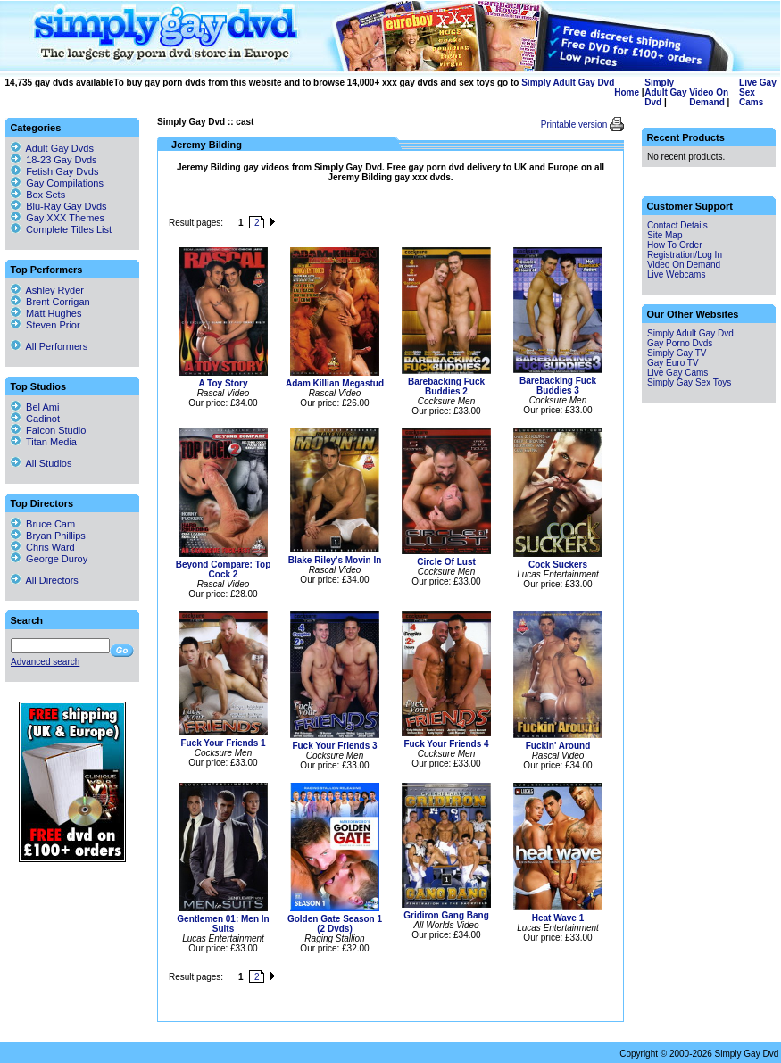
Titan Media (44, 441)
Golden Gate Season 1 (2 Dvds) (334, 924)
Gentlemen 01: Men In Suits (223, 924)
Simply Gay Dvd (191, 122)
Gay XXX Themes (65, 217)
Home (626, 92)
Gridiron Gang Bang (446, 915)
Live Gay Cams (677, 373)
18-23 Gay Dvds (61, 159)
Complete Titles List (61, 229)
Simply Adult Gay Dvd (567, 82)
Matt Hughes (46, 313)
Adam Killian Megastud (335, 383)
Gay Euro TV (673, 363)
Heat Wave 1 (558, 918)
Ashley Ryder (47, 290)
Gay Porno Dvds (679, 343)
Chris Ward (43, 547)
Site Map (664, 235)
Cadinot (35, 418)
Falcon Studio (48, 430)
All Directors (45, 580)
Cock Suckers (557, 564)
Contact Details (677, 225)
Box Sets (45, 194)
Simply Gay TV (677, 353)
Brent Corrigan (50, 301)
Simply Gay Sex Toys (689, 382)
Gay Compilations (65, 183)
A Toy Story (222, 383)
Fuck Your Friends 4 (445, 744)
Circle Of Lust (446, 562)
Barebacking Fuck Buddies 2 (446, 386)
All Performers (49, 346)
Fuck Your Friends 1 (222, 743)
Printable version (575, 124)
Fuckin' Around (558, 746)
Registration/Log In (684, 255)
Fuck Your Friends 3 (334, 746)
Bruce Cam (43, 524)
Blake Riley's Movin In (335, 560)
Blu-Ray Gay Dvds (66, 206)
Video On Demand (708, 97)
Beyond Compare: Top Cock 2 (223, 569)
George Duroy (49, 558)
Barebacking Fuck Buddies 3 (557, 385)
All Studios (41, 463)
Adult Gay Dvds (60, 148)
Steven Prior (45, 325)
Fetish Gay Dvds (62, 171)
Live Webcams (676, 274)
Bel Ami (35, 407)
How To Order (674, 245)
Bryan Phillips (48, 535)
